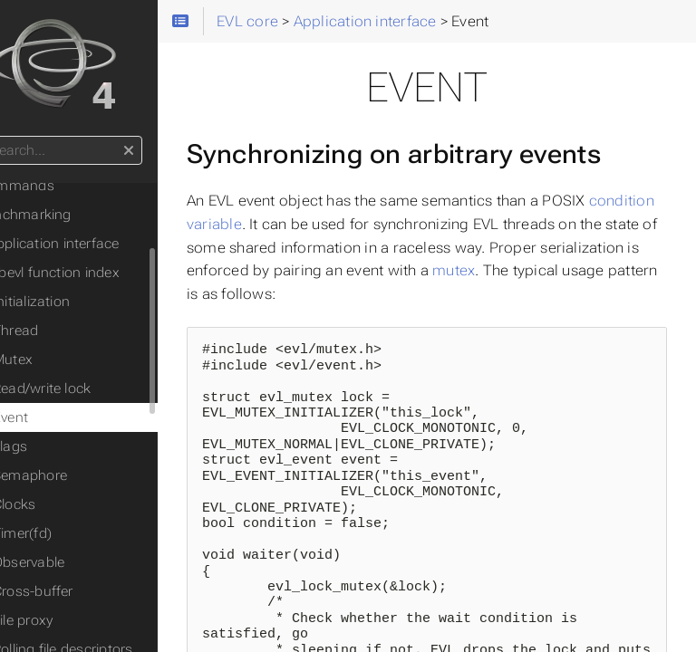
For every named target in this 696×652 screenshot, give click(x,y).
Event (61, 417)
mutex (270, 334)
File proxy (73, 620)
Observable (79, 562)
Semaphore (81, 475)
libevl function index (107, 272)
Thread (66, 330)
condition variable (299, 264)
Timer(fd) (73, 533)
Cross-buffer (84, 591)
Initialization (82, 301)
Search (15, 136)
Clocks (65, 504)
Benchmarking (75, 214)
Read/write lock (92, 388)
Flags (61, 446)
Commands (67, 185)
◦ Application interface (99, 243)
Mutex (63, 359)
